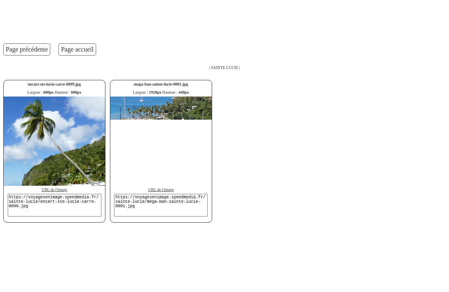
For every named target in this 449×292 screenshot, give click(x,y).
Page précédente (27, 49)
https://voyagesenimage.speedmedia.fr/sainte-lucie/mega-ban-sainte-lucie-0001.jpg (161, 205)
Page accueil (77, 49)
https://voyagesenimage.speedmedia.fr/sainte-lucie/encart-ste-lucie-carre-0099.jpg (54, 205)
